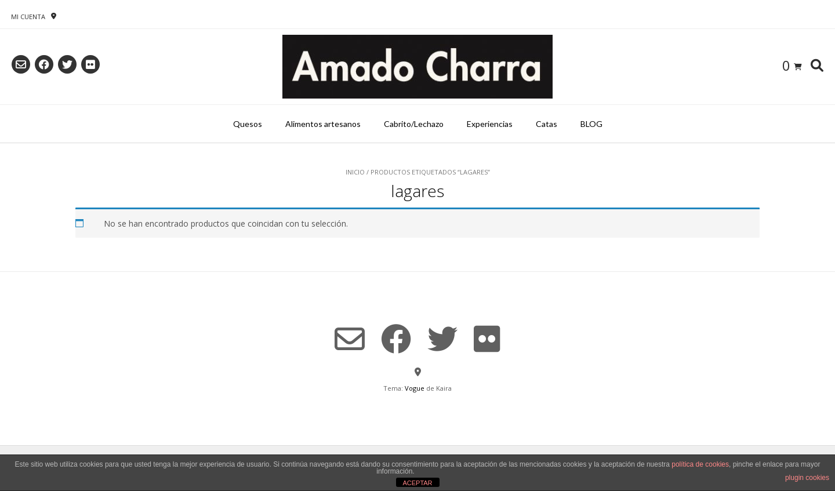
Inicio (355, 172)
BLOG (591, 124)
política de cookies (700, 464)
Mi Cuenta (28, 16)
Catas (546, 124)
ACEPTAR (417, 482)
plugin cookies (807, 478)
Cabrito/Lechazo (414, 124)
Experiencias (490, 124)
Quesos (247, 124)
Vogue (414, 388)
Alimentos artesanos (323, 124)
